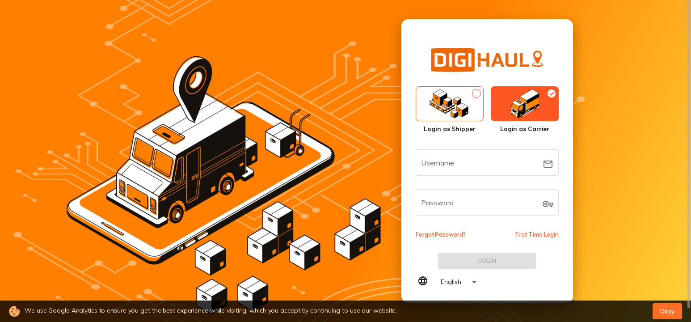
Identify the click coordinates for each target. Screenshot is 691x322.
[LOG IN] (487, 261)
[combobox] (455, 282)
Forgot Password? (440, 234)
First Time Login (537, 234)
